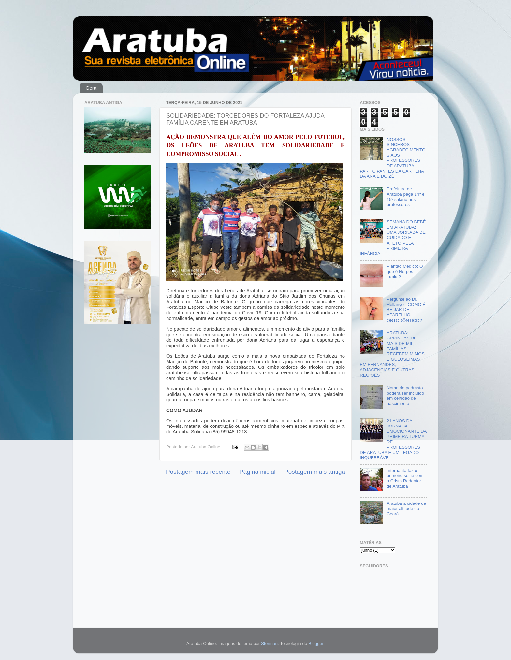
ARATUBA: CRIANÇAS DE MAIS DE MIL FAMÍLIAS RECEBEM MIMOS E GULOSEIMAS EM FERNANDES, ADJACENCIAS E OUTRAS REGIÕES (392, 354)
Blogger (315, 643)
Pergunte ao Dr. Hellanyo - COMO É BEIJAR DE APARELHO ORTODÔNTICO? (406, 310)
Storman (269, 643)
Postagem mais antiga (314, 471)
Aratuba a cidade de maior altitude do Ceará (406, 508)
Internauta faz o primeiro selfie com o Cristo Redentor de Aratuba (405, 478)
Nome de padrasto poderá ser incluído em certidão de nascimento (405, 395)
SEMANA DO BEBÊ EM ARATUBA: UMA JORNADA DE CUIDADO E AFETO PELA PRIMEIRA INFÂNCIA (393, 237)
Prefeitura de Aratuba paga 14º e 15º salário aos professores (405, 197)
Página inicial (257, 471)
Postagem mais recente (198, 471)
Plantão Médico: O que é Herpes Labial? (405, 271)
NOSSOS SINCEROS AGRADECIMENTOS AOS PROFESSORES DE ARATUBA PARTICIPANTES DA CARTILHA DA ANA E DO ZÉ (392, 158)
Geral (92, 88)
